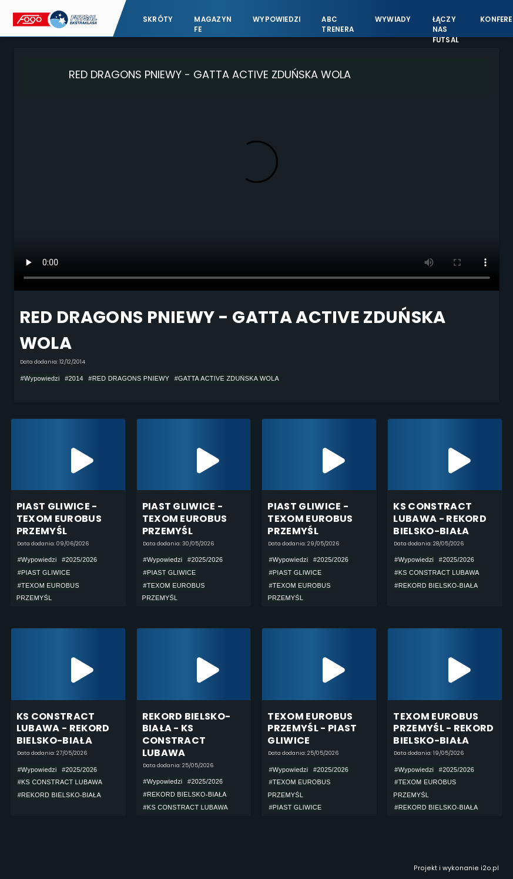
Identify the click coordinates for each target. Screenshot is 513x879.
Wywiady (393, 19)
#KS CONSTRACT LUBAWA (437, 572)
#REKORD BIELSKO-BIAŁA (436, 585)
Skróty (158, 19)
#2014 (74, 378)
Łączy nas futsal (445, 24)
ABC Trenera (337, 24)
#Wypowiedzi (40, 378)
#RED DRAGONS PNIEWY (128, 378)
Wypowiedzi (276, 19)
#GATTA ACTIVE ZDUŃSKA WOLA (227, 378)
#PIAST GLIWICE (44, 572)
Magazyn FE (213, 24)
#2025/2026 (79, 560)
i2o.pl (490, 868)
